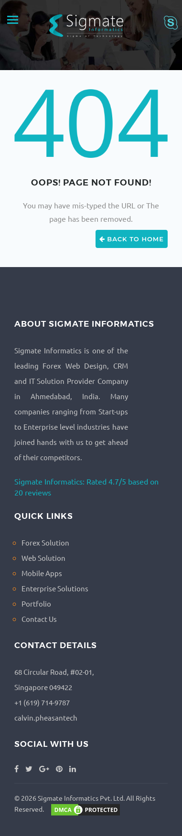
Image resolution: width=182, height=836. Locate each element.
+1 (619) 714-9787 (42, 702)
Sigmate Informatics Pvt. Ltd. (81, 798)
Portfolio (36, 603)
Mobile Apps (41, 573)
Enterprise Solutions (54, 588)
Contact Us (39, 618)
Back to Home (131, 239)
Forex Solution (45, 542)
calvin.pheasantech (45, 717)
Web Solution (43, 557)
